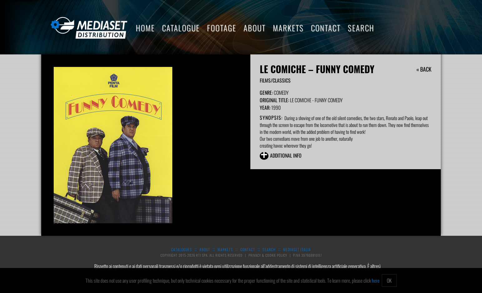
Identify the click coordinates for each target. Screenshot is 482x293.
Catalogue (181, 27)
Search (361, 27)
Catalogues (181, 249)
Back (425, 69)
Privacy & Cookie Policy (268, 255)
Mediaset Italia (297, 249)
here (375, 280)
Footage (221, 27)
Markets (288, 27)
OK (389, 280)
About (254, 27)
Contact (326, 27)
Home (145, 27)
